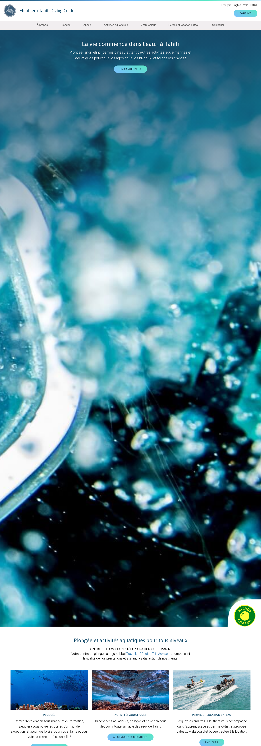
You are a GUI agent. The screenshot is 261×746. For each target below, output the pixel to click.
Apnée (87, 25)
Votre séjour (148, 25)
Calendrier (218, 25)
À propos (42, 25)
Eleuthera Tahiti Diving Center (40, 10)
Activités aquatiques (116, 25)
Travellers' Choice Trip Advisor (147, 654)
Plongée (66, 25)
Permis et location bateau (184, 25)
